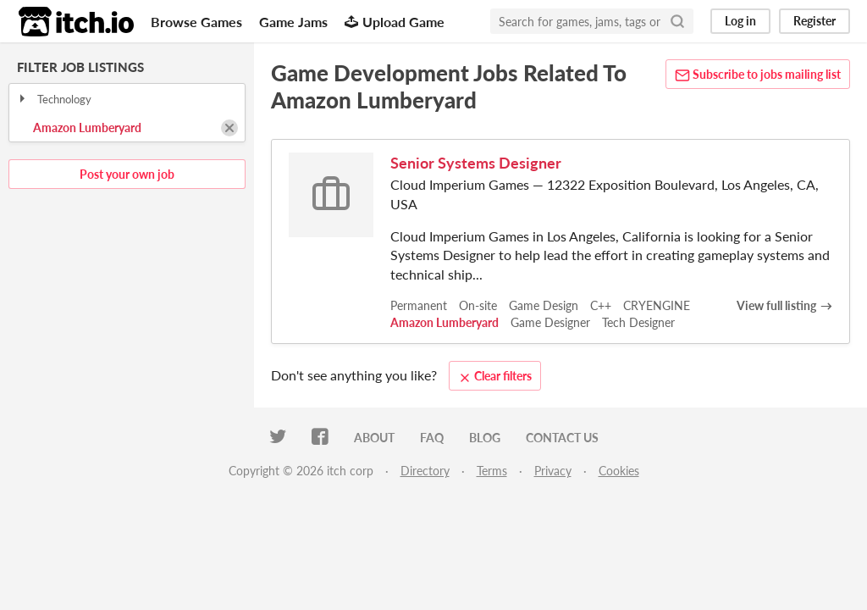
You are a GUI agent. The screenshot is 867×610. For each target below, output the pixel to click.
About (374, 437)
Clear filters (495, 376)
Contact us (562, 437)
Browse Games (196, 22)
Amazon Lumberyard (87, 127)
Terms (492, 470)
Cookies (619, 470)
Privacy (553, 470)
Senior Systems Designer (475, 162)
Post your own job (127, 174)
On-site (478, 305)
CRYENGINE (656, 305)
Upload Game (395, 22)
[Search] (677, 21)
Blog (484, 437)
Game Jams (293, 22)
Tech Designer (638, 322)
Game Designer (550, 322)
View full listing (776, 305)
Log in (740, 21)
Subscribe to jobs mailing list (758, 75)
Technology (53, 99)
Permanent (418, 305)
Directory (425, 470)
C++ (600, 305)
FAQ (432, 437)
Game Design (543, 305)
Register (814, 21)
